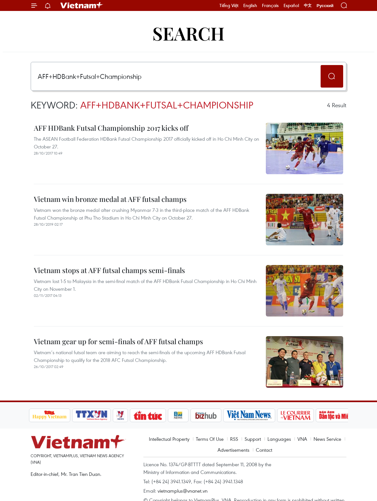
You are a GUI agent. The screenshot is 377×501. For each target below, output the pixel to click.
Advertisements (233, 450)
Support (253, 439)
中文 (308, 5)
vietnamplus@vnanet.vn (183, 490)
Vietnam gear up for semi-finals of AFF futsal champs (118, 341)
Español (291, 5)
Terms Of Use (210, 439)
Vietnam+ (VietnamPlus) (82, 5)
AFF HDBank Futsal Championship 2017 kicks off (111, 128)
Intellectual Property (169, 439)
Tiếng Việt (228, 5)
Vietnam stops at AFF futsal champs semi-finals (109, 270)
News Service (327, 439)
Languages (279, 439)
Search (188, 33)
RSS (234, 439)
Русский (325, 5)
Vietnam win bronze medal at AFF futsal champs (110, 199)
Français (270, 5)
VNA (302, 439)
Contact (264, 450)
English (250, 5)
